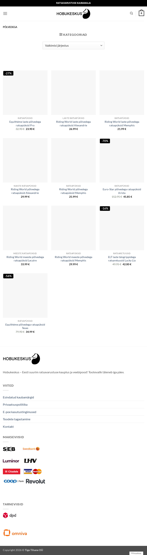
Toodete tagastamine (16, 419)
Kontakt (8, 426)
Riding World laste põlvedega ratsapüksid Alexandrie (73, 123)
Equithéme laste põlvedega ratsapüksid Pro (25, 123)
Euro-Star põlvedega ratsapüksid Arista (122, 191)
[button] (5, 13)
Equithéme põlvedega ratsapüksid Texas (25, 326)
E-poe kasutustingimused (19, 412)
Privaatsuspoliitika (15, 404)
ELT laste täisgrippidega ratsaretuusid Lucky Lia (122, 258)
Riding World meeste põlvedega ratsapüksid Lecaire (25, 258)
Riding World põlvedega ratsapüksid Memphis (73, 191)
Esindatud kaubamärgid (18, 397)
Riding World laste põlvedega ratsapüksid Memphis (122, 123)
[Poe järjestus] (73, 45)
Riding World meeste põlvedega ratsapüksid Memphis (73, 258)
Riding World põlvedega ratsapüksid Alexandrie (25, 191)
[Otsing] (131, 13)
